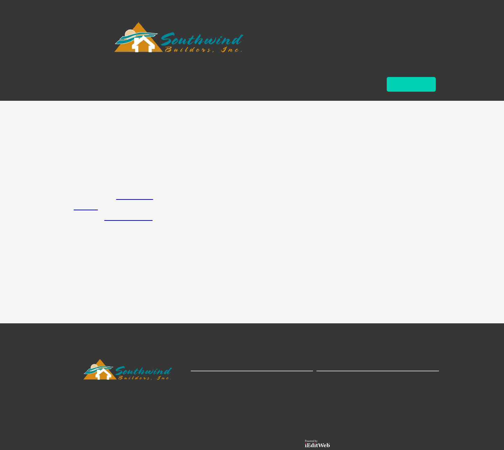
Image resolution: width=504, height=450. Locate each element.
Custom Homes (128, 217)
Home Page (134, 196)
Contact (86, 207)
